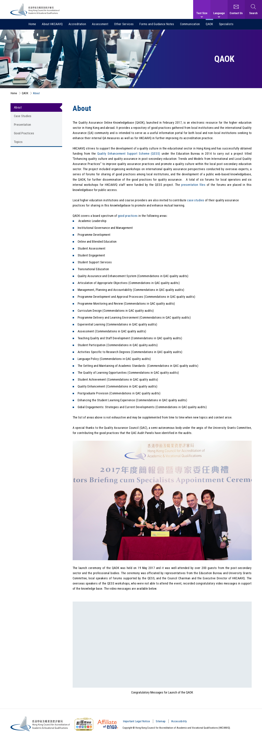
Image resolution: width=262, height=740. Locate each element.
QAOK (209, 24)
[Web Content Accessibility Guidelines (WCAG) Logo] (84, 724)
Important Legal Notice (136, 721)
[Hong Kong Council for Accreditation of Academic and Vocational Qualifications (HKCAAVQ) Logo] (35, 9)
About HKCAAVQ (52, 24)
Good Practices (24, 133)
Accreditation (77, 24)
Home (32, 24)
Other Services (124, 24)
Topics (18, 142)
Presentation (22, 124)
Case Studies (23, 116)
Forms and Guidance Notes (156, 24)
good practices (128, 216)
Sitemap (160, 721)
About (36, 93)
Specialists (226, 24)
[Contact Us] (236, 9)
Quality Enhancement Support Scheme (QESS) (128, 153)
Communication (190, 24)
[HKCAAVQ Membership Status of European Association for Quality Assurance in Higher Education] (107, 724)
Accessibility (179, 721)
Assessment (100, 24)
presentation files (193, 185)
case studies (195, 200)
